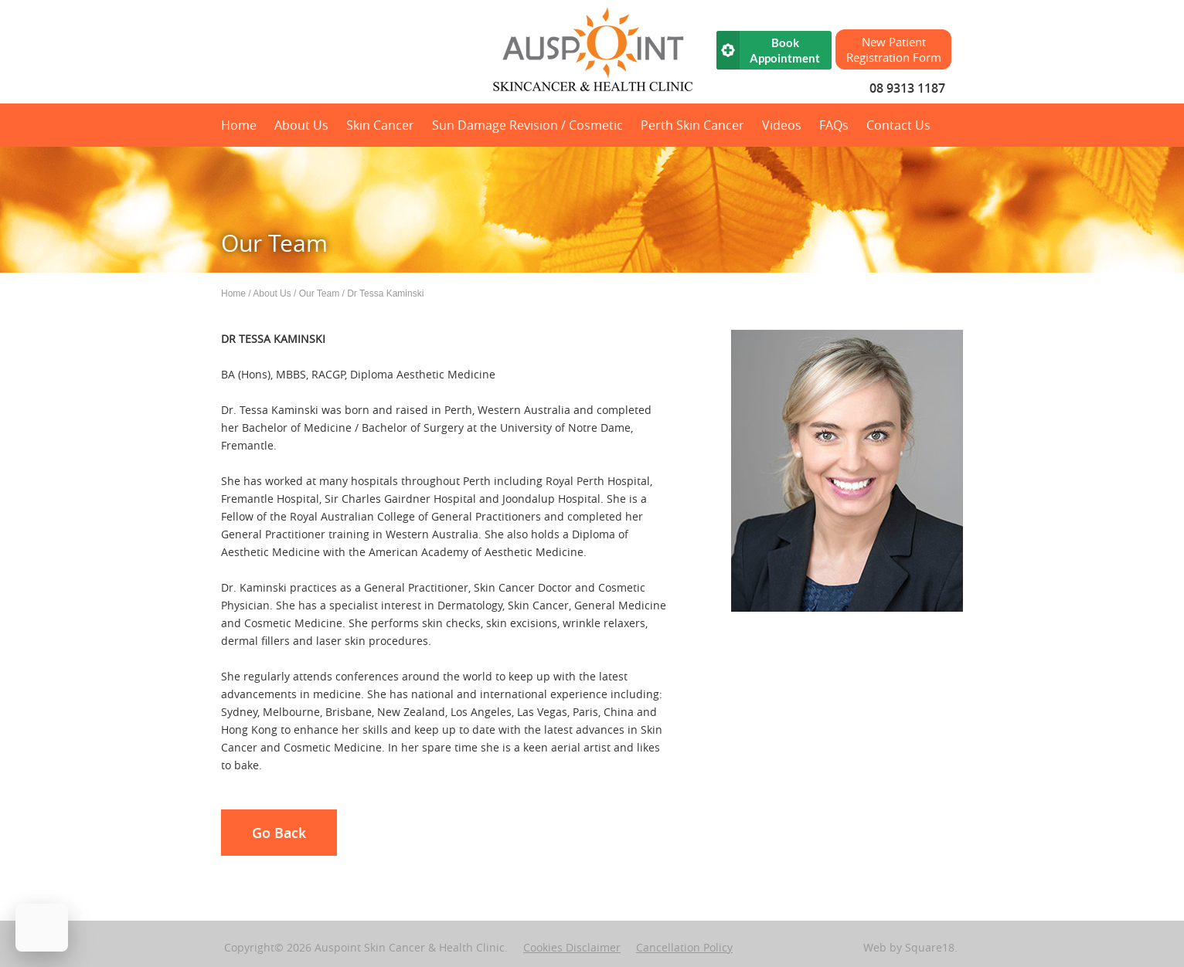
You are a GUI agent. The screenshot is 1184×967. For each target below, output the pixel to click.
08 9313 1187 (907, 88)
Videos (781, 125)
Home (239, 125)
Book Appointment (785, 50)
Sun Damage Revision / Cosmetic (527, 125)
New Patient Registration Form (893, 49)
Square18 (929, 947)
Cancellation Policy (684, 947)
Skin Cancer (380, 125)
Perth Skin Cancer (692, 125)
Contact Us (898, 125)
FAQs (834, 125)
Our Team (319, 293)
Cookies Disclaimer (572, 947)
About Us (301, 125)
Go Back (279, 832)
